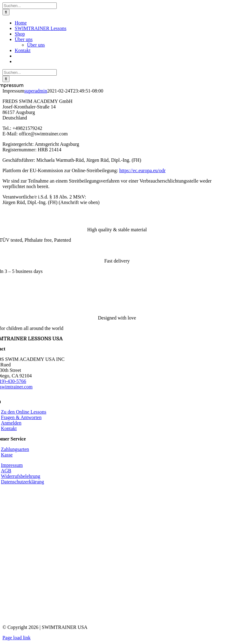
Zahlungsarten (15, 449)
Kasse (7, 454)
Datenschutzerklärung (22, 481)
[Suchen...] (29, 5)
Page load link (16, 637)
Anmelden (11, 423)
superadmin (35, 90)
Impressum (12, 465)
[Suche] (6, 12)
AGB (6, 470)
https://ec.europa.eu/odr (142, 170)
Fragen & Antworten (21, 417)
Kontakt (9, 428)
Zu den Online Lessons (23, 411)
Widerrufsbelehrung (20, 476)
